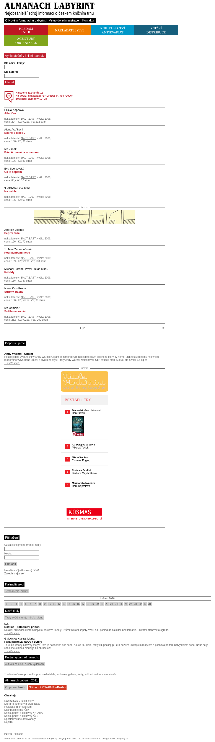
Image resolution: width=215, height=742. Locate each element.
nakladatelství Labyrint (43, 738)
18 (87, 603)
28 (135, 603)
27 (130, 603)
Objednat (15, 687)
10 (49, 603)
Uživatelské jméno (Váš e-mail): (22, 544)
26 (125, 603)
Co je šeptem (13, 171)
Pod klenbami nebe (17, 252)
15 (73, 603)
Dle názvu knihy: (14, 63)
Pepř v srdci (12, 233)
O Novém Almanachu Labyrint (25, 20)
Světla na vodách (15, 311)
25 (121, 603)
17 (82, 603)
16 (78, 603)
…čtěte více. (12, 363)
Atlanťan (10, 113)
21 (102, 603)
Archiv (24, 591)
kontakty (18, 733)
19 (92, 603)
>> (163, 328)
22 (106, 603)
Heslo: (8, 553)
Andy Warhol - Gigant (18, 353)
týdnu (40, 617)
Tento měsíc (12, 591)
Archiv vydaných (34, 664)
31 (149, 603)
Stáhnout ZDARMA (47, 687)
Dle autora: (11, 71)
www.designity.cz (119, 738)
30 (144, 603)
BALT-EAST (28, 118)
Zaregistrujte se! (14, 573)
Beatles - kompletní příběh (22, 626)
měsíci (32, 617)
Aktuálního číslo (14, 664)
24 (116, 603)
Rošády (9, 272)
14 (68, 603)
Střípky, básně (13, 291)
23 (111, 603)
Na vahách (11, 191)
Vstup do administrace (64, 20)
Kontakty (88, 20)
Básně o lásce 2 (15, 132)
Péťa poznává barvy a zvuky (23, 641)
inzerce (8, 733)
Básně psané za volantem (21, 152)
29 (140, 603)
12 (59, 603)
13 (63, 603)
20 (97, 603)
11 (54, 603)
